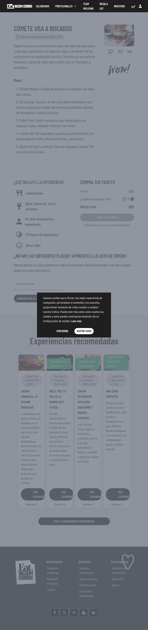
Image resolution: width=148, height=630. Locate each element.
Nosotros (119, 6)
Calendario (42, 6)
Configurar (62, 331)
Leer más (76, 321)
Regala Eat (104, 6)
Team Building (88, 6)
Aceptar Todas (84, 331)
